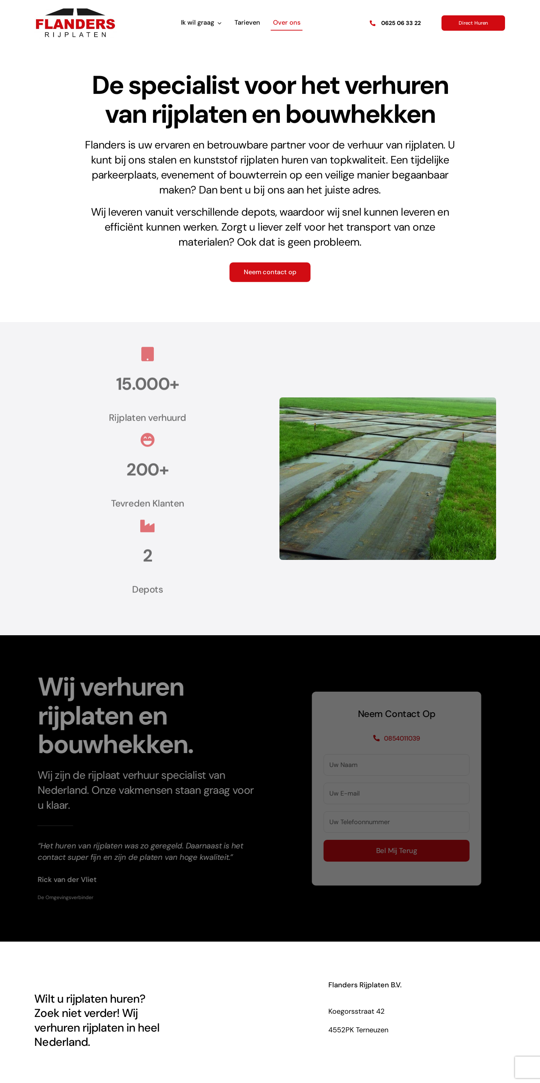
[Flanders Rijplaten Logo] (75, 10)
